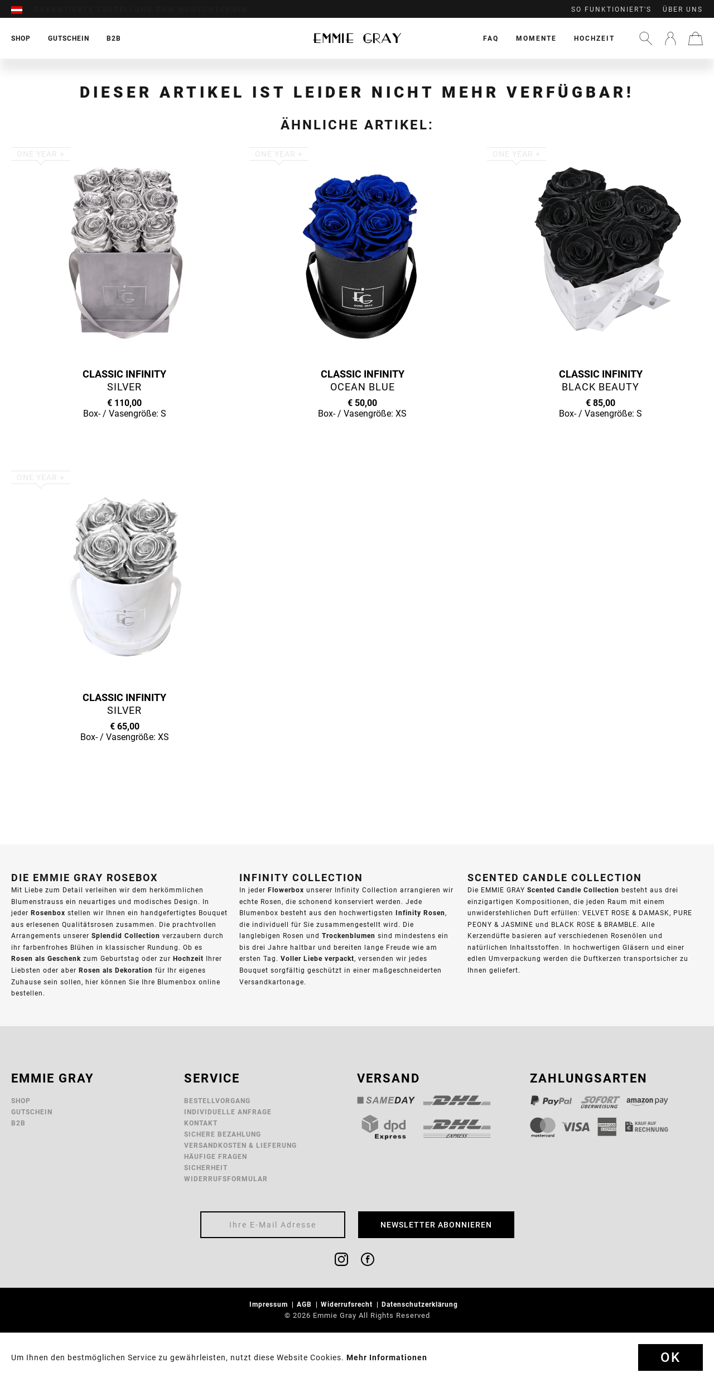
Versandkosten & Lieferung (240, 1145)
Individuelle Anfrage (228, 1112)
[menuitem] (22, 9)
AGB (305, 1304)
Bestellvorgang (217, 1100)
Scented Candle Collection (573, 890)
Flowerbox (286, 890)
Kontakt (201, 1123)
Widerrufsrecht (348, 1304)
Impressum (269, 1304)
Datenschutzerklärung (421, 1304)
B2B (18, 1123)
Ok (670, 1357)
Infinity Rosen (420, 913)
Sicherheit (206, 1167)
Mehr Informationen (386, 1357)
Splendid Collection (125, 935)
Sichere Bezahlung (222, 1134)
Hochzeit (594, 38)
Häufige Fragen (215, 1156)
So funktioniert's (611, 9)
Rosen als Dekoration (116, 970)
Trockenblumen (348, 935)
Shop (21, 1100)
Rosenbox (48, 913)
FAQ (491, 38)
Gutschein (31, 1112)
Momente (536, 38)
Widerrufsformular (226, 1179)
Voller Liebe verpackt (317, 958)
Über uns (683, 9)
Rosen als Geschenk (46, 958)
